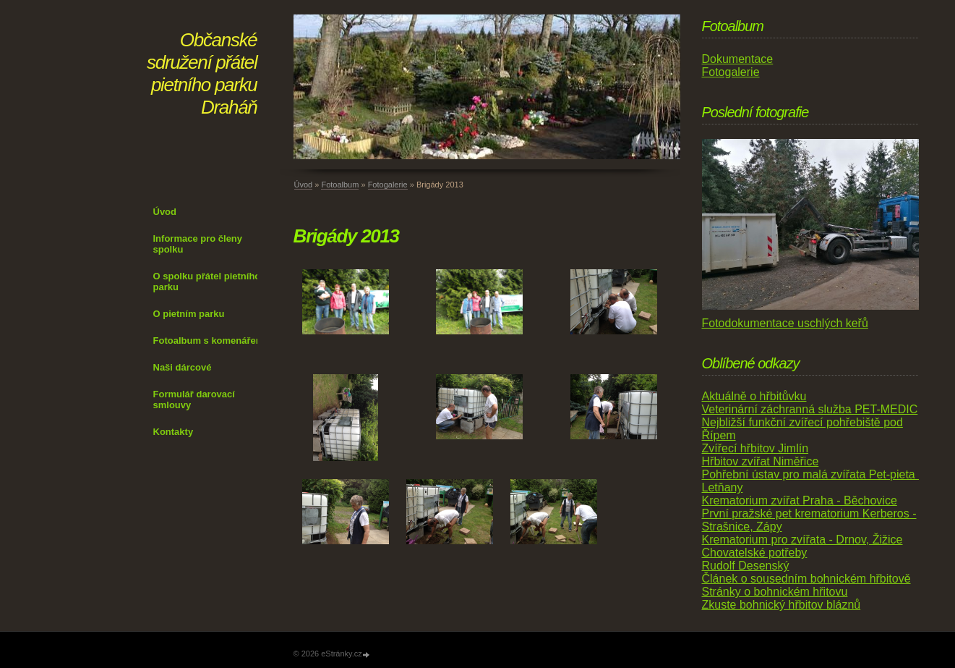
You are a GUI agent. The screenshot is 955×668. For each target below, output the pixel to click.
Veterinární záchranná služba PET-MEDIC (810, 409)
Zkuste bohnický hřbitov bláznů (781, 605)
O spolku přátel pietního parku (207, 281)
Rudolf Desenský (745, 565)
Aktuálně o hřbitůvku (754, 396)
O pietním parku (189, 313)
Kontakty (173, 431)
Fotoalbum (340, 184)
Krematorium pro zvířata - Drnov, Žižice (802, 539)
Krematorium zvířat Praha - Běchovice (799, 500)
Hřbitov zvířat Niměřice (760, 461)
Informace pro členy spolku (198, 244)
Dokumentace (738, 59)
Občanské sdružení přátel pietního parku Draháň (202, 73)
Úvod (165, 211)
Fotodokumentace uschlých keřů (785, 323)
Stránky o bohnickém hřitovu (775, 591)
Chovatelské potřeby (755, 552)
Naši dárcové (182, 367)
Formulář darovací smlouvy (194, 399)
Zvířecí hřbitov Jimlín (755, 448)
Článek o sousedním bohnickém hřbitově (806, 578)
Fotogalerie (388, 184)
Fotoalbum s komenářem (209, 340)
